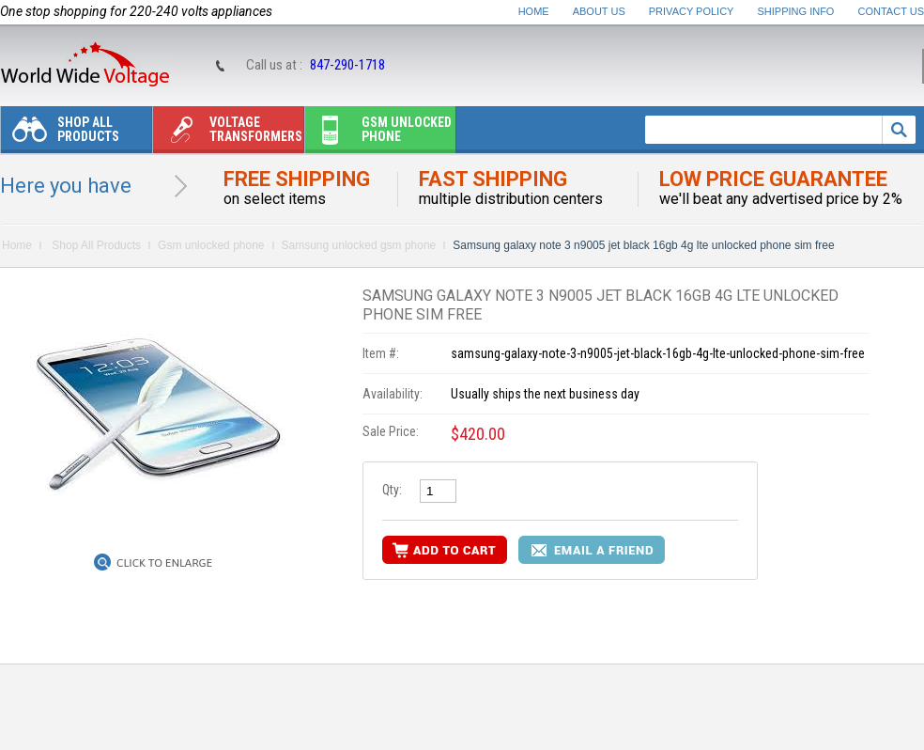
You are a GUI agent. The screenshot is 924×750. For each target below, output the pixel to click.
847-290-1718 (347, 64)
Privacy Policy (691, 11)
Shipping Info (796, 11)
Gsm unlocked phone (378, 134)
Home (533, 11)
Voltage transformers (227, 134)
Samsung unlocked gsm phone (359, 245)
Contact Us (891, 11)
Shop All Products (60, 134)
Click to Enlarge (164, 563)
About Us (599, 11)
